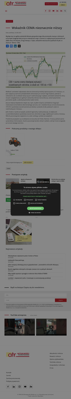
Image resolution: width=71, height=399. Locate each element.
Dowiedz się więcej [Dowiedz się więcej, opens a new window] (45, 193)
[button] (35, 196)
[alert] (35, 199)
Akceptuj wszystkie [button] (35, 208)
